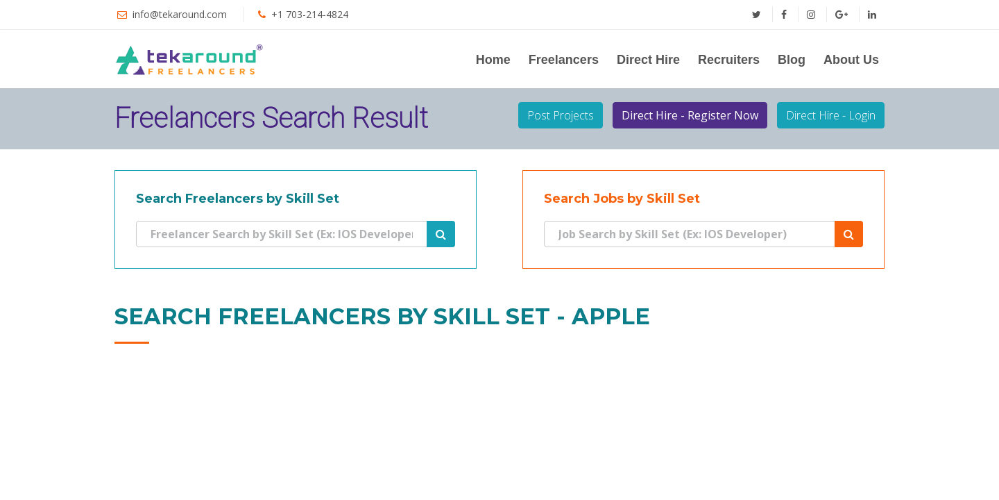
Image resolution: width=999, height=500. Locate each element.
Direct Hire (648, 60)
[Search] (281, 234)
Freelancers (564, 60)
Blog (791, 60)
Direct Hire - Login (831, 115)
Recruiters (729, 60)
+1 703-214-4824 (309, 14)
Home (493, 60)
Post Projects (560, 115)
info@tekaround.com (180, 14)
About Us (851, 60)
